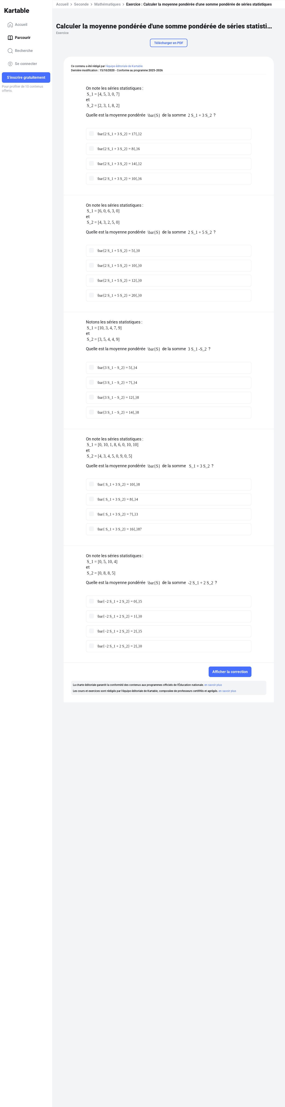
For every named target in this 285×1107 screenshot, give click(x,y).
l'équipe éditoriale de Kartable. (124, 66)
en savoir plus (213, 685)
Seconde (81, 4)
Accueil (17, 25)
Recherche (20, 51)
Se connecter (22, 64)
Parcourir (19, 38)
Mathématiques (107, 4)
